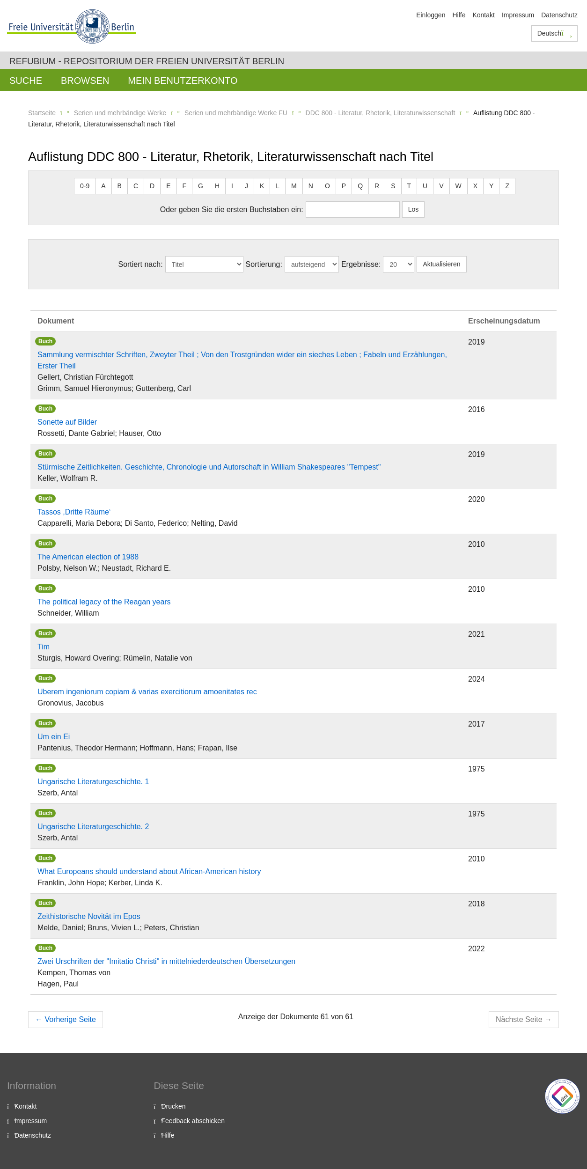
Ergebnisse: (361, 264)
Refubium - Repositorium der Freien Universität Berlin (146, 61)
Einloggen (430, 15)
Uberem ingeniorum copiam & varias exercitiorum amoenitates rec (147, 692)
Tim (43, 647)
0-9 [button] (84, 186)
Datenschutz (559, 15)
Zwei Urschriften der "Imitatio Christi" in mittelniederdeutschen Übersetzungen (166, 961)
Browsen (85, 80)
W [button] (458, 186)
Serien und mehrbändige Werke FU (235, 113)
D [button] (152, 186)
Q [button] (360, 186)
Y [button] (491, 186)
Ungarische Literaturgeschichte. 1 (93, 782)
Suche (25, 80)
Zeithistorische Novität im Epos (88, 916)
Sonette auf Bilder (67, 422)
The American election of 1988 (88, 557)
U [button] (425, 186)
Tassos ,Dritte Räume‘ (74, 512)
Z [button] (507, 186)
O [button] (327, 186)
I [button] (232, 186)
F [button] (185, 186)
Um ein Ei (53, 737)
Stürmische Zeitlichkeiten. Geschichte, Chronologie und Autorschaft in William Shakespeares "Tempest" (209, 467)
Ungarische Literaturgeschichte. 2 (93, 827)
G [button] (200, 186)
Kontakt (483, 15)
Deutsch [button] (554, 33)
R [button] (376, 186)
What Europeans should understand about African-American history (149, 871)
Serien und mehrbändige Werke (120, 113)
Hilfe (458, 15)
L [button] (277, 186)
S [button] (393, 186)
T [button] (409, 186)
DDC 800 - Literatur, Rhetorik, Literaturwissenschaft (380, 113)
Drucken (173, 1106)
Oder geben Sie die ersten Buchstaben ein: (231, 209)
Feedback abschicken (193, 1121)
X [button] (475, 186)
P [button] (344, 186)
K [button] (262, 186)
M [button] (294, 186)
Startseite (42, 113)
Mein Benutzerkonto (182, 80)
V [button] (441, 186)
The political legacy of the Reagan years (104, 602)
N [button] (310, 186)
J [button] (246, 186)
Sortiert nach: (140, 264)
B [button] (119, 186)
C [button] (135, 186)
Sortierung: (264, 264)
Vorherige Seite (65, 1019)
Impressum (518, 15)
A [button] (103, 186)
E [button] (168, 186)
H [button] (217, 186)
